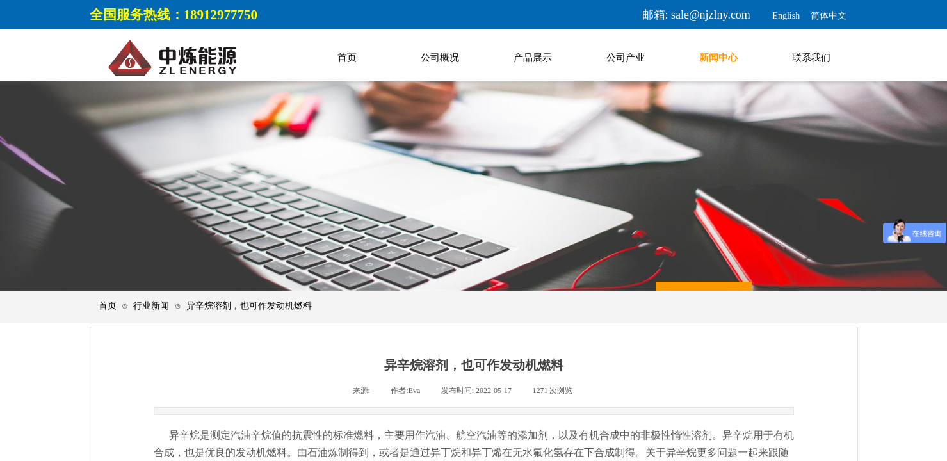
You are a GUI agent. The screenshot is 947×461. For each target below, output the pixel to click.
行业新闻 (151, 306)
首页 (108, 306)
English (786, 16)
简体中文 (828, 16)
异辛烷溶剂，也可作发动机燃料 (249, 306)
